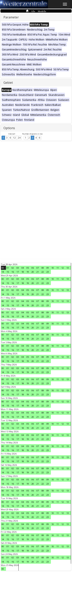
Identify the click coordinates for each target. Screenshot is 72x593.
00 (3, 267)
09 (47, 267)
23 (47, 271)
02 (13, 267)
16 (13, 271)
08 (42, 267)
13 (67, 267)
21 (37, 271)
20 (32, 271)
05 (27, 267)
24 (19, 137)
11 (57, 267)
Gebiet (8, 82)
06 (32, 267)
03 (18, 267)
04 (23, 267)
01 (8, 267)
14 (3, 271)
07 (37, 267)
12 (14, 137)
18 (23, 271)
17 (18, 271)
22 (42, 271)
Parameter (11, 17)
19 (27, 271)
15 (8, 271)
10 (52, 267)
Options (9, 128)
